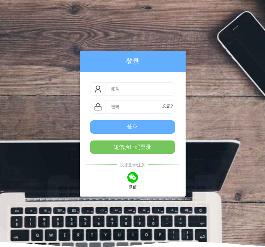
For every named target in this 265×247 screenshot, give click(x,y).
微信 (132, 180)
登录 (132, 126)
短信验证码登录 (132, 147)
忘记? (167, 106)
